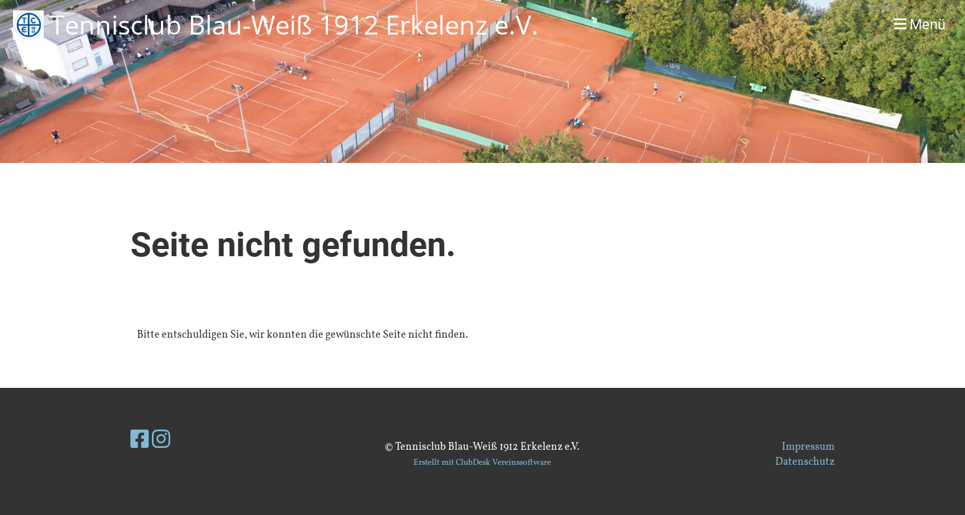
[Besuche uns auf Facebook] (139, 441)
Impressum (808, 447)
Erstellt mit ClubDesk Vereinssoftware (482, 463)
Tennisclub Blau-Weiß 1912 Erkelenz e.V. (294, 24)
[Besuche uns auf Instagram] (161, 441)
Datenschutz (805, 462)
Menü (919, 24)
